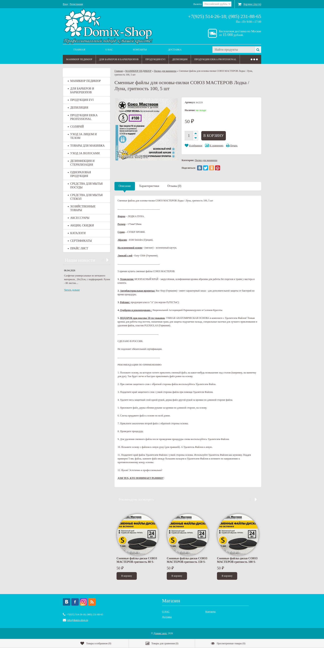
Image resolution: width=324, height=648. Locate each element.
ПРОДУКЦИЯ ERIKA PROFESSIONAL (215, 59)
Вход (65, 4)
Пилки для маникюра (165, 70)
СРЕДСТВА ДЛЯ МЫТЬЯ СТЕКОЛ (85, 197)
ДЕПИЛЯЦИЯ (179, 59)
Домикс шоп (160, 633)
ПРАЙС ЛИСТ (78, 248)
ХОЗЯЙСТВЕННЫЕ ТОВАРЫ (81, 208)
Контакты (140, 49)
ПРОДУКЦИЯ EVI (155, 59)
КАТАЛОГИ (77, 233)
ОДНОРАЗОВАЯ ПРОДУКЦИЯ (79, 174)
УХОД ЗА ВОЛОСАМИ (84, 153)
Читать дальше (72, 289)
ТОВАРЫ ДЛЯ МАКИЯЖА (86, 145)
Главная (79, 49)
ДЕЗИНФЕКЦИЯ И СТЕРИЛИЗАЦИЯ (81, 162)
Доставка (175, 49)
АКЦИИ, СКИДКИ (81, 225)
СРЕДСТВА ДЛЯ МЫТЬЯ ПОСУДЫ (85, 185)
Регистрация (76, 4)
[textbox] (233, 49)
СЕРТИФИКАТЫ (80, 240)
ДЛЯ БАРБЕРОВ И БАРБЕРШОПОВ (119, 59)
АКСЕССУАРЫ (78, 217)
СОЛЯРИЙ (76, 126)
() (95, 643)
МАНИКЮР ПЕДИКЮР (79, 59)
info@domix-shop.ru (77, 620)
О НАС (109, 49)
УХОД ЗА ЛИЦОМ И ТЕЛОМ (82, 136)
